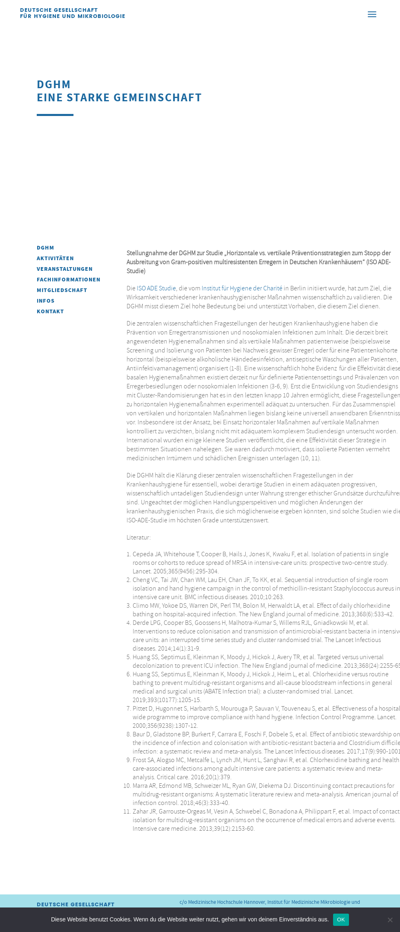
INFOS (46, 301)
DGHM (45, 248)
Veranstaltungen (65, 269)
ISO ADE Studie (156, 288)
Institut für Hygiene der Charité (242, 288)
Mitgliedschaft (62, 290)
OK (341, 919)
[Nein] (390, 920)
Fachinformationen (68, 279)
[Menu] (372, 14)
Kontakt (50, 311)
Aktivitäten (55, 258)
